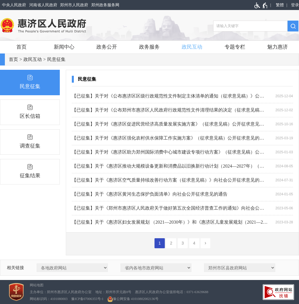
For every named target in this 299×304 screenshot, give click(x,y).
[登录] (294, 5)
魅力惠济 (277, 47)
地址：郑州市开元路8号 (113, 292)
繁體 (280, 5)
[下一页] (205, 243)
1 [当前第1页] (160, 243)
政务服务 (149, 47)
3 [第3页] (183, 243)
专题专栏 (235, 47)
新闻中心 (64, 47)
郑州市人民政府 (74, 5)
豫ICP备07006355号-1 (87, 299)
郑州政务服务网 (105, 5)
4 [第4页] (194, 243)
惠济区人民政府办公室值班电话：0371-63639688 (171, 292)
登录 (295, 5)
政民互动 (192, 47)
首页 (21, 47)
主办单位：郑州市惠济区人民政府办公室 (61, 292)
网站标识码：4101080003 (49, 299)
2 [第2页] (171, 243)
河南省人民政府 (43, 5)
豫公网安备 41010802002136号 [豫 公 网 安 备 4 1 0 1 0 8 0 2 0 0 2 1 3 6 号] (133, 299)
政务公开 (106, 47)
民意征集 (56, 59)
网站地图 (36, 285)
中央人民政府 (14, 5)
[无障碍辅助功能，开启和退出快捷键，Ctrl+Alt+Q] (261, 5)
